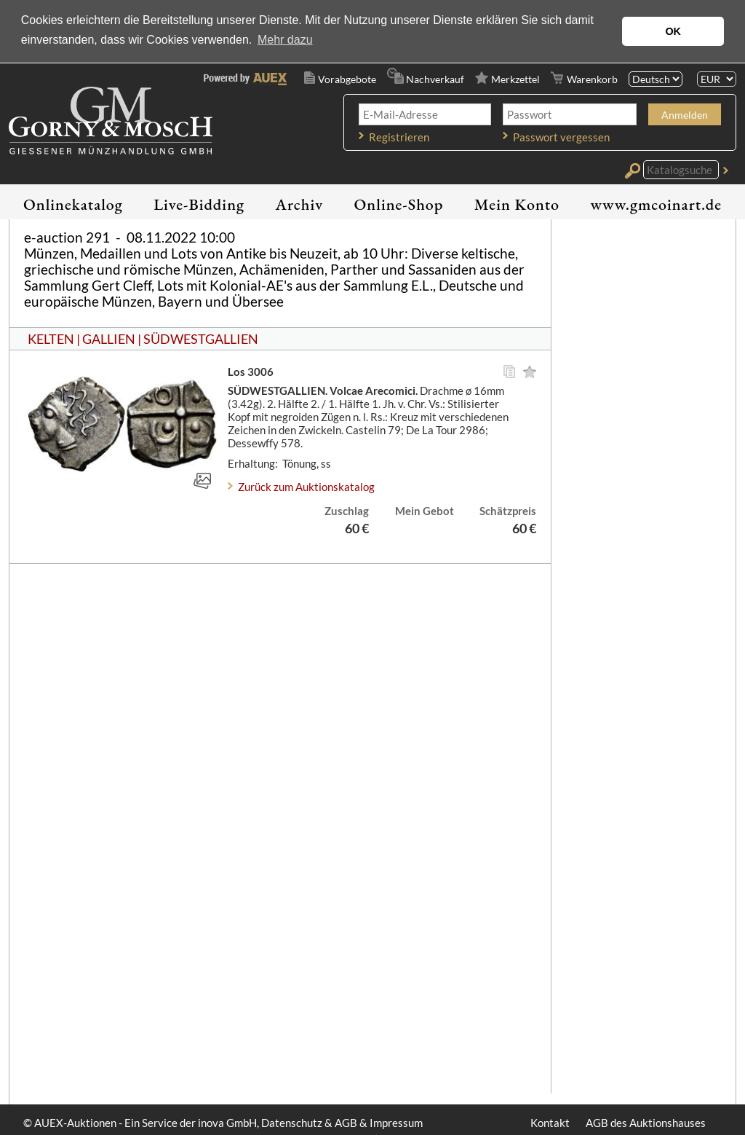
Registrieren (399, 137)
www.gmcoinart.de (656, 204)
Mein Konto (516, 204)
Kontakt (550, 1122)
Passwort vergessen (561, 137)
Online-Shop (399, 204)
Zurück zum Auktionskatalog (306, 486)
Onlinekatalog (73, 204)
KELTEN (51, 339)
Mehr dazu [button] (285, 40)
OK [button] (673, 31)
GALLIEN (108, 339)
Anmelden (684, 115)
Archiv (300, 204)
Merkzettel (515, 79)
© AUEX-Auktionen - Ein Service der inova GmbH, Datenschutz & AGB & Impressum (223, 1122)
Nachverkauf (435, 79)
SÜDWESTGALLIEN (200, 339)
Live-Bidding (199, 204)
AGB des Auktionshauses (646, 1122)
